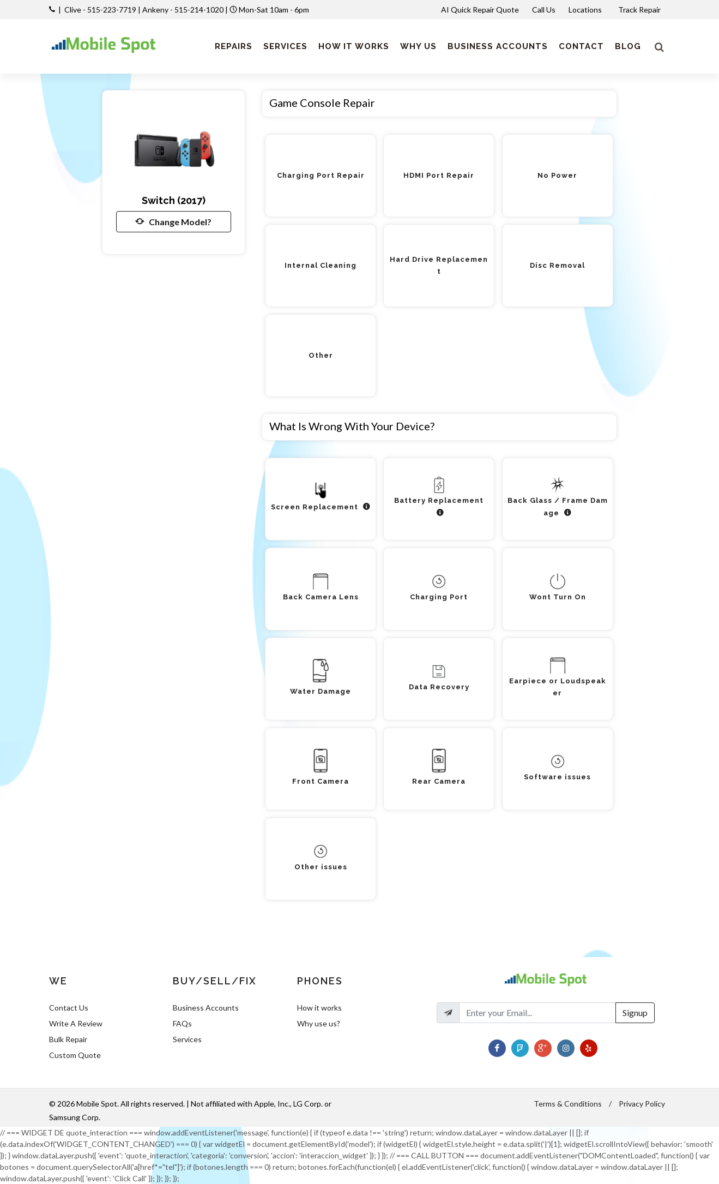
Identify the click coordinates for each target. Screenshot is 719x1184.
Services (187, 1039)
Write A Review (75, 1023)
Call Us (543, 9)
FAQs (182, 1023)
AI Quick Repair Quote (480, 9)
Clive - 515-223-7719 (100, 9)
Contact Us (68, 1007)
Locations (586, 9)
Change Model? (173, 221)
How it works (319, 1007)
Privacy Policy (642, 1103)
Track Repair (640, 9)
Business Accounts (206, 1007)
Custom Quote (75, 1055)
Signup (635, 1012)
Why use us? (318, 1023)
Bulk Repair (68, 1039)
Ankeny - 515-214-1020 (182, 9)
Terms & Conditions (568, 1103)
